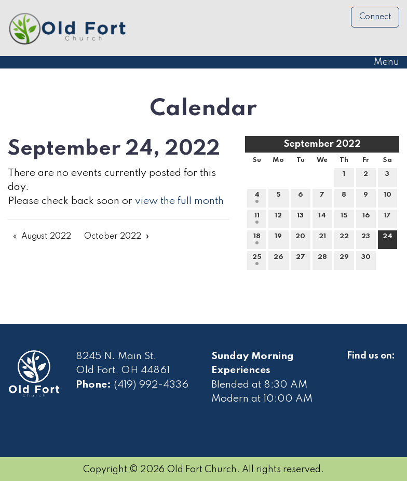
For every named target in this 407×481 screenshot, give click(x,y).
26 (278, 259)
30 (366, 259)
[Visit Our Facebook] (355, 368)
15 (344, 218)
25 (257, 259)
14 (322, 218)
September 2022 (322, 144)
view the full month (179, 201)
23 (365, 238)
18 (257, 238)
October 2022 (112, 236)
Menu (381, 62)
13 (300, 218)
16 (366, 218)
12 (278, 218)
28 (322, 259)
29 (344, 259)
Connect (375, 17)
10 (387, 197)
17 (387, 218)
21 (322, 238)
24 (387, 238)
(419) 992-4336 (151, 385)
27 (300, 259)
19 (278, 238)
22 (344, 238)
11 (257, 218)
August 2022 (46, 236)
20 (300, 238)
